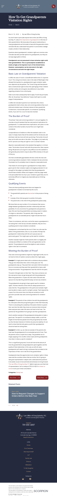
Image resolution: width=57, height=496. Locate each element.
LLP (28, 455)
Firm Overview (28, 448)
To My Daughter (28, 468)
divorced (30, 193)
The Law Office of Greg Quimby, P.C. (19, 364)
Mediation (29, 465)
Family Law (19, 372)
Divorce (28, 461)
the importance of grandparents (29, 40)
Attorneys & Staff (28, 452)
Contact (28, 471)
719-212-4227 (28, 425)
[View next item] (17, 405)
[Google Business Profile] (23, 479)
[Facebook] (30, 479)
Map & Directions (28, 437)
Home (28, 445)
